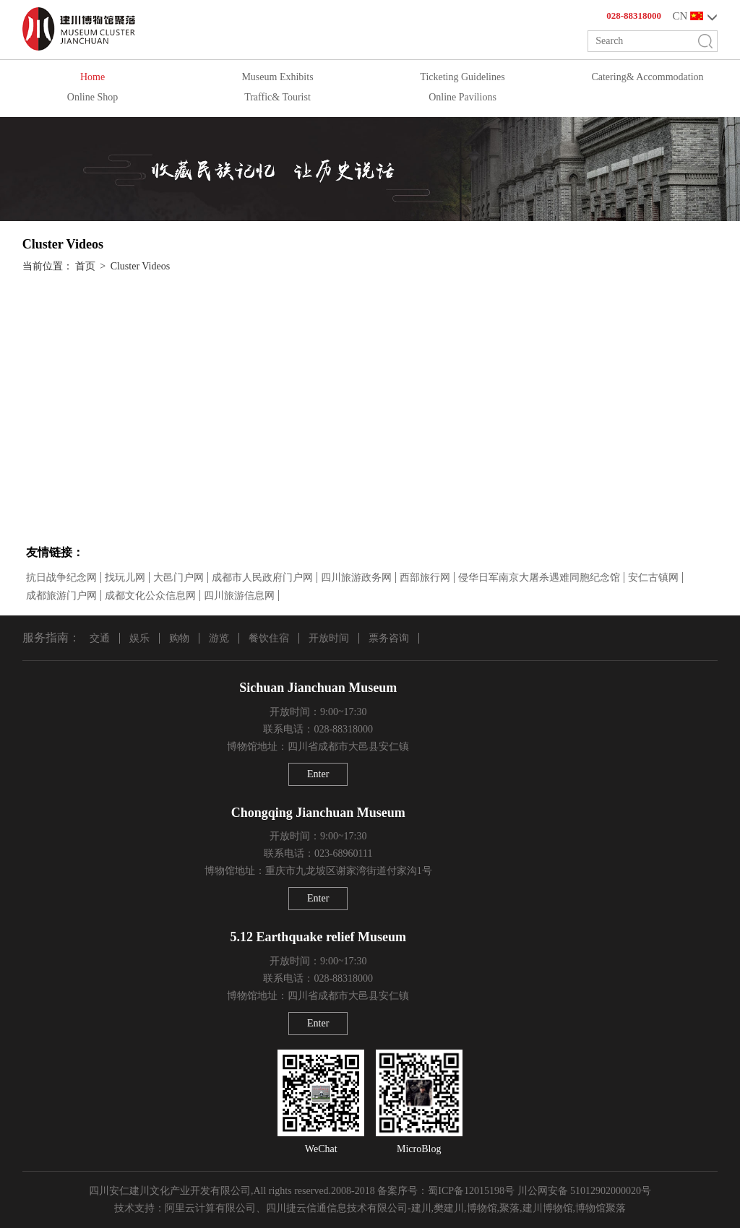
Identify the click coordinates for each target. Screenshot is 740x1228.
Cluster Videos (141, 266)
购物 (179, 638)
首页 (85, 266)
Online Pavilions (462, 97)
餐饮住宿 (269, 638)
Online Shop (92, 97)
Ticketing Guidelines (462, 77)
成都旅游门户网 (61, 595)
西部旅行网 (425, 577)
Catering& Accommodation (647, 77)
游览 (219, 638)
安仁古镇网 (653, 577)
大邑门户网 (178, 577)
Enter (318, 774)
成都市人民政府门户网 (262, 577)
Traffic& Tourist (277, 97)
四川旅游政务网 (356, 577)
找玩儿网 (125, 577)
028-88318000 (633, 15)
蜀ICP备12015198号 (471, 1190)
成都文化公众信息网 (150, 595)
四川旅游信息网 (239, 595)
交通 (100, 638)
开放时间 (329, 638)
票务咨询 (389, 638)
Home (92, 77)
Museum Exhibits (277, 77)
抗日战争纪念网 (61, 577)
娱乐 (139, 638)
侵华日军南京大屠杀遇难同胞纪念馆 (539, 577)
